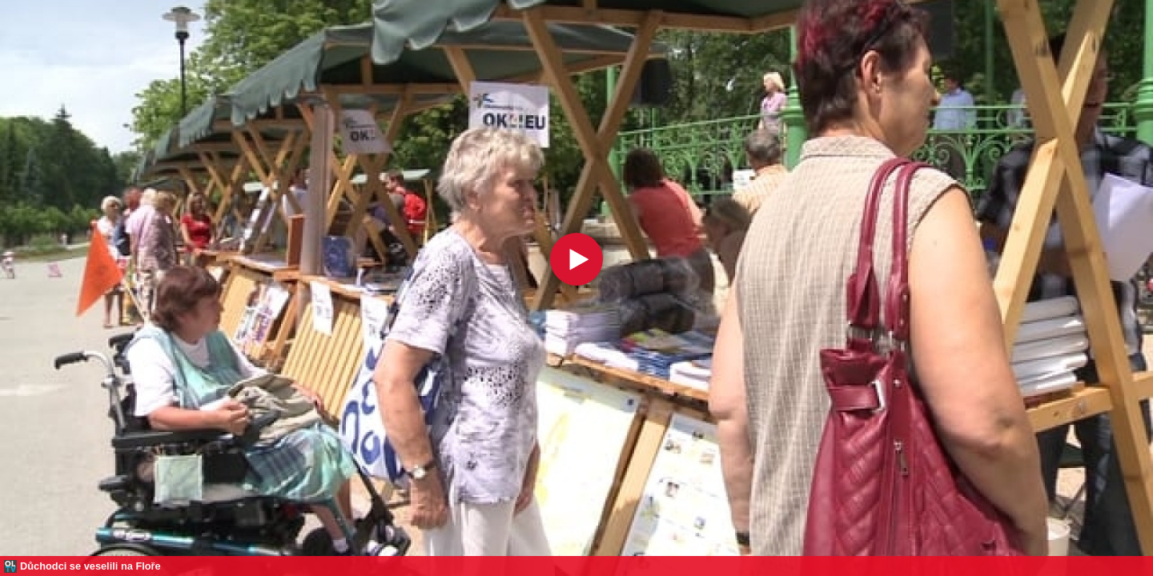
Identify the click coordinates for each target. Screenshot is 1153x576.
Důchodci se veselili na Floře (90, 566)
